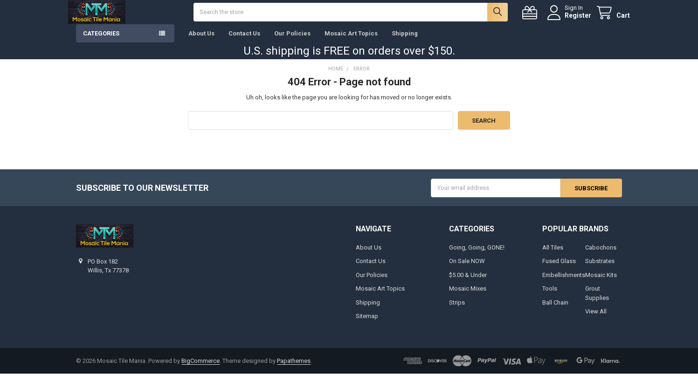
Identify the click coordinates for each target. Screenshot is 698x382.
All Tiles (552, 255)
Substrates (600, 269)
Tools (549, 296)
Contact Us (244, 41)
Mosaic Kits (601, 283)
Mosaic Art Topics (351, 41)
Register (570, 19)
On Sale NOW (467, 269)
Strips (457, 310)
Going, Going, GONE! (476, 255)
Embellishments (563, 283)
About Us (201, 41)
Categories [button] (101, 41)
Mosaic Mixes (467, 296)
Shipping (405, 41)
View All (596, 319)
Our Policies (292, 41)
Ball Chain (555, 310)
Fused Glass (559, 269)
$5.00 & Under (468, 283)
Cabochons (600, 255)
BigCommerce (200, 369)
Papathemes (294, 369)
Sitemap (367, 324)
